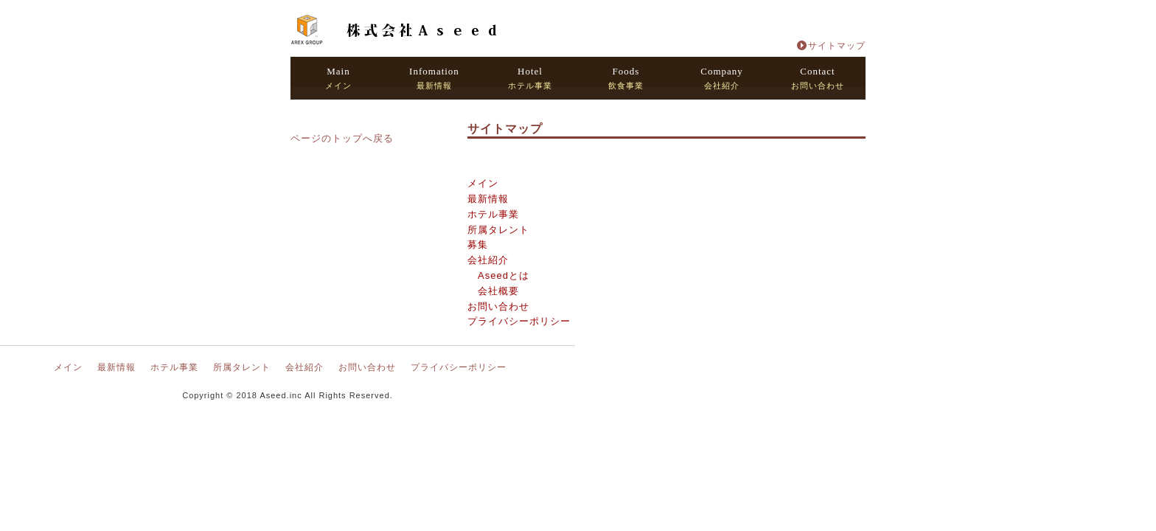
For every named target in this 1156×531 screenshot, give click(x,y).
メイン (338, 78)
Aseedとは (503, 275)
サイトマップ (837, 46)
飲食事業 (626, 78)
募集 (477, 244)
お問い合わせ (817, 78)
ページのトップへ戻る (342, 138)
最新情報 (434, 78)
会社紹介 (721, 78)
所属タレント (498, 229)
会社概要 (498, 290)
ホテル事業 (530, 78)
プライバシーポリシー (519, 321)
